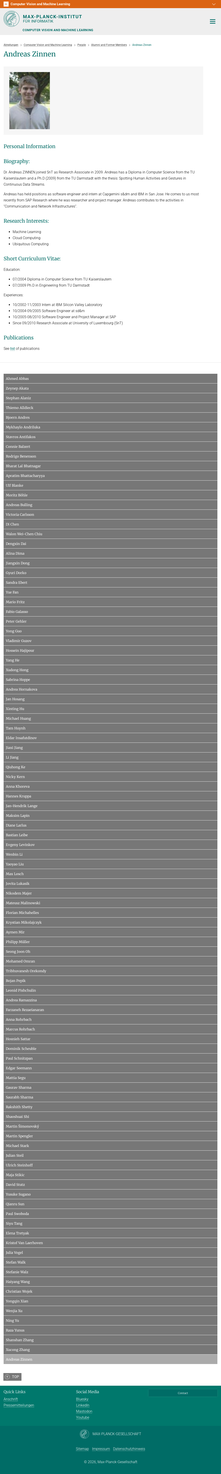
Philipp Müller (18, 942)
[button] (213, 4)
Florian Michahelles (22, 913)
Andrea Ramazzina (21, 1000)
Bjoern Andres (18, 417)
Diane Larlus (16, 825)
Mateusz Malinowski (23, 903)
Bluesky (82, 1399)
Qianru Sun (15, 1204)
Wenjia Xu (14, 1311)
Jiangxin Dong (18, 563)
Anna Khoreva (18, 786)
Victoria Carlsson (20, 514)
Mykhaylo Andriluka (23, 427)
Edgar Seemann (19, 1068)
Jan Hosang (15, 699)
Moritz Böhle (17, 495)
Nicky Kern (15, 777)
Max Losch (15, 874)
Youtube (82, 1417)
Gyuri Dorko (16, 573)
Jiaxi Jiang (14, 747)
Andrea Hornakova (21, 689)
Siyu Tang (14, 1223)
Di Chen (12, 524)
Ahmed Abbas (17, 378)
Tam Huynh (16, 728)
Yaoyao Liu (15, 864)
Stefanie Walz (17, 1272)
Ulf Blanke (14, 485)
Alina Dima (15, 553)
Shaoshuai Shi (17, 1116)
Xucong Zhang (18, 1350)
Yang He (12, 660)
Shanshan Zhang (20, 1340)
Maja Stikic (15, 1175)
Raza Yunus (15, 1330)
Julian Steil (15, 1155)
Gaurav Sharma (18, 1087)
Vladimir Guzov (19, 641)
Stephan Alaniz (18, 398)
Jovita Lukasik (18, 883)
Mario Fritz (15, 602)
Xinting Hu (15, 709)
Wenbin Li (14, 854)
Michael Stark (17, 1146)
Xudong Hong (17, 670)
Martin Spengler (19, 1136)
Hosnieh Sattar (18, 1039)
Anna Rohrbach (19, 1019)
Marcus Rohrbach (20, 1029)
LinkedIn (82, 1405)
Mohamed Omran (20, 961)
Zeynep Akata (17, 388)
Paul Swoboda (17, 1214)
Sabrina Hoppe (18, 679)
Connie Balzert (18, 446)
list (12, 348)
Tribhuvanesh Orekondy (26, 971)
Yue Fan (12, 592)
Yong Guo (14, 631)
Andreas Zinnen (19, 1359)
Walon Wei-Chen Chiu (24, 534)
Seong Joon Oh (18, 951)
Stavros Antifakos (20, 437)
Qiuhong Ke (15, 767)
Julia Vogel (14, 1252)
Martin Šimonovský (22, 1126)
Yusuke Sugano (18, 1194)
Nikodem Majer (19, 893)
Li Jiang (12, 757)
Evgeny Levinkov (20, 845)
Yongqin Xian (17, 1301)
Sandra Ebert (16, 582)
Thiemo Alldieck (19, 408)
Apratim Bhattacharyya (25, 476)
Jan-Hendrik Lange (21, 806)
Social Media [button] (87, 1391)
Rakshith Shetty (19, 1107)
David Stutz (15, 1184)
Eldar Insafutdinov (21, 738)
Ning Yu (12, 1320)
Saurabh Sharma (19, 1097)
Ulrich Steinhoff (19, 1165)
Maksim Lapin (18, 815)
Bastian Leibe (17, 835)
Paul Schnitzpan (19, 1058)
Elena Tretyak (17, 1233)
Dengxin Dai (16, 544)
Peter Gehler (16, 621)
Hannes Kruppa (18, 796)
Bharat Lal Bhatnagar (23, 466)
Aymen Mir (15, 932)
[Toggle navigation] (212, 21)
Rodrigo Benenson (21, 456)
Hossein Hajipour (20, 650)
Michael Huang (18, 718)
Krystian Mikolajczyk (24, 922)
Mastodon (84, 1411)
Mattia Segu (16, 1078)
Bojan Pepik (16, 981)
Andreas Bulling (19, 505)
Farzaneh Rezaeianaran (25, 1010)
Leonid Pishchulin (21, 990)
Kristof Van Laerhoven (24, 1243)
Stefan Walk (16, 1262)
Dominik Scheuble (21, 1049)
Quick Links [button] (15, 1391)
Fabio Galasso (17, 612)
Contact (183, 1393)
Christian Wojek (19, 1291)
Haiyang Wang (18, 1282)
